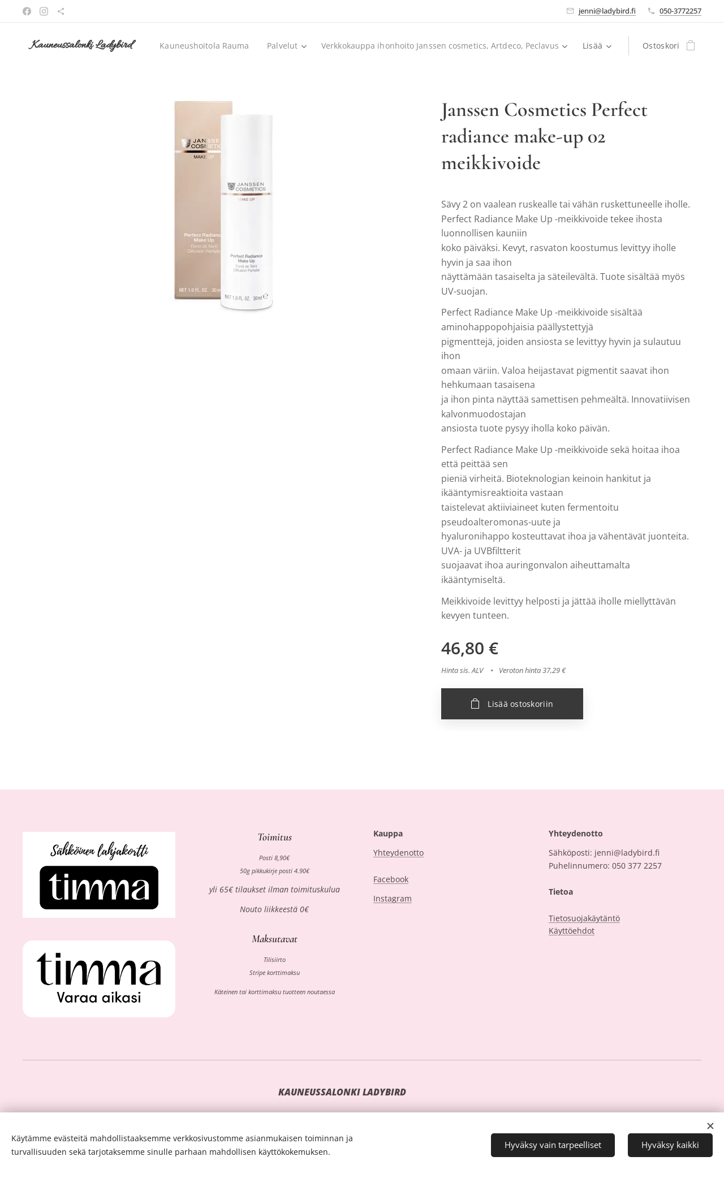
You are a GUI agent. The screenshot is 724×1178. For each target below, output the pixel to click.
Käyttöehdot (571, 930)
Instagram (392, 899)
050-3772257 (680, 11)
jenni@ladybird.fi (607, 11)
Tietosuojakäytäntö (584, 918)
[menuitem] (467, 46)
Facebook (390, 879)
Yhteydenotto (398, 853)
